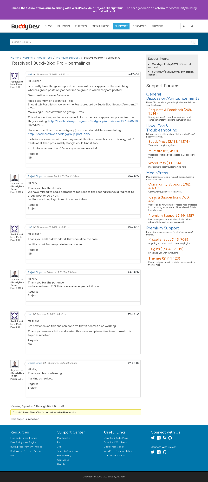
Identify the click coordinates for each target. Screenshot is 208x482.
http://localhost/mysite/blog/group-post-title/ (59, 134)
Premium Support (162, 228)
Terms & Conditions (67, 451)
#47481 (134, 74)
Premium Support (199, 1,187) (171, 215)
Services (140, 26)
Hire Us (61, 464)
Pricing (157, 26)
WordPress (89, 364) (164, 163)
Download (116, 438)
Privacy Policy (64, 455)
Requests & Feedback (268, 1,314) (170, 112)
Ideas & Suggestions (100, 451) (169, 199)
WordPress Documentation (118, 451)
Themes (81, 26)
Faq (59, 442)
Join (59, 446)
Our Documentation (114, 455)
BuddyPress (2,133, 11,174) (169, 141)
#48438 (133, 362)
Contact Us (63, 460)
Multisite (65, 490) (163, 151)
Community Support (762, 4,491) (169, 186)
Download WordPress (115, 442)
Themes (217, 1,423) (164, 258)
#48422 (133, 313)
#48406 (133, 272)
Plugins (63, 26)
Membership (63, 438)
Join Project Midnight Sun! (68, 8)
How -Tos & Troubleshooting (161, 128)
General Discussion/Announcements (172, 96)
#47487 (133, 227)
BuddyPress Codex (114, 446)
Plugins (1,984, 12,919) (165, 249)
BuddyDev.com (117, 476)
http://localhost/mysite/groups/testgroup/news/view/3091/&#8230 (93, 121)
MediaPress (101, 26)
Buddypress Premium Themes (26, 446)
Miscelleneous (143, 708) (168, 239)
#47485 (133, 176)
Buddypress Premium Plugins (25, 451)
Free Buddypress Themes (23, 438)
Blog (48, 26)
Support (121, 26)
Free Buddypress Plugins (23, 442)
